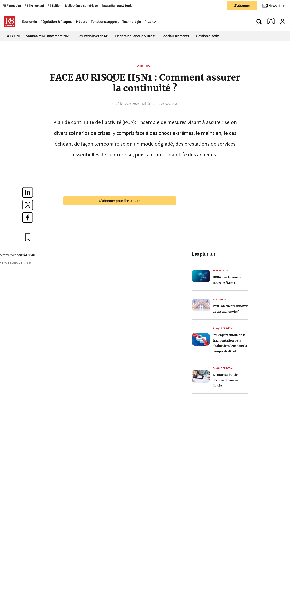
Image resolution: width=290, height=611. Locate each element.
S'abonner (242, 5)
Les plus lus (203, 254)
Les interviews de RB (92, 36)
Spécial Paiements (175, 36)
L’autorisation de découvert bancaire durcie (226, 380)
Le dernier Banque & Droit (134, 36)
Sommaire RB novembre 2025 (48, 36)
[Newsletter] (274, 6)
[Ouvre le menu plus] (153, 21)
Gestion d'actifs (207, 36)
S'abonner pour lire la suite (119, 200)
